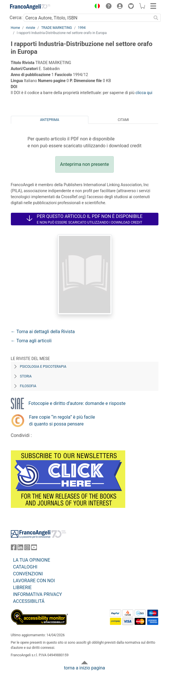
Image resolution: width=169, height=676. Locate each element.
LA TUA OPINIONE (31, 560)
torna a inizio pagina (84, 668)
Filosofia (28, 386)
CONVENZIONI (28, 573)
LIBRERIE (22, 587)
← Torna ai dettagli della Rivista (43, 331)
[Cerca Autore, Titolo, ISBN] (88, 18)
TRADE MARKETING (56, 28)
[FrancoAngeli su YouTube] (34, 548)
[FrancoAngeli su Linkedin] (20, 548)
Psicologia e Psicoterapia (43, 367)
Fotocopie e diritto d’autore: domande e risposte (77, 403)
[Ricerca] (156, 18)
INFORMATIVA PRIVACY (37, 594)
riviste (30, 28)
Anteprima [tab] (49, 120)
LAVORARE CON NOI (34, 580)
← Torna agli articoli (31, 340)
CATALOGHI (25, 567)
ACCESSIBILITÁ (29, 601)
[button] (96, 7)
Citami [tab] (123, 120)
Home (15, 28)
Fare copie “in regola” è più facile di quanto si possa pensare (62, 420)
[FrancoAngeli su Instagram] (27, 548)
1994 (82, 28)
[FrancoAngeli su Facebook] (14, 548)
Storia (26, 376)
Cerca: (16, 17)
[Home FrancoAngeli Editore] (30, 7)
